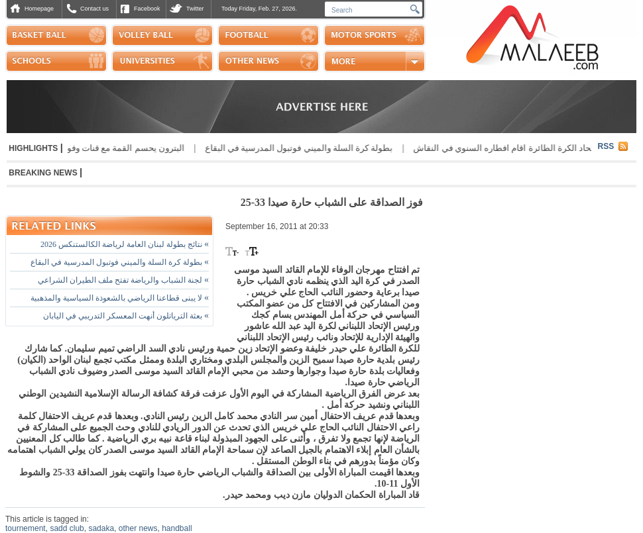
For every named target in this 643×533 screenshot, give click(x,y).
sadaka (101, 528)
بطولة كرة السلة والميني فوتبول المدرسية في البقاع (294, 148)
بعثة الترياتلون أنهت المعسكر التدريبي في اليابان (126, 315)
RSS (606, 146)
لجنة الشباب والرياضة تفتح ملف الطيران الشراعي (123, 280)
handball (177, 528)
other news (138, 528)
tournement (25, 528)
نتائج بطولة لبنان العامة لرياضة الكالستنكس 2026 (124, 244)
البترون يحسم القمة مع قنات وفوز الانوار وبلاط (96, 148)
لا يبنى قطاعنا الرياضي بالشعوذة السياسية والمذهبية (119, 298)
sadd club (67, 528)
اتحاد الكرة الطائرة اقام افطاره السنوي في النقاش (500, 148)
